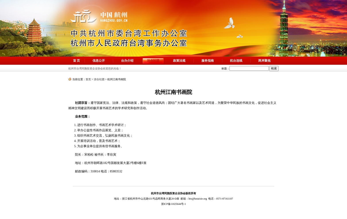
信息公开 (99, 60)
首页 (88, 79)
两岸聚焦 (264, 60)
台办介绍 (127, 60)
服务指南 (207, 60)
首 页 (76, 60)
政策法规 (179, 60)
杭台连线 (236, 60)
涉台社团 (99, 79)
